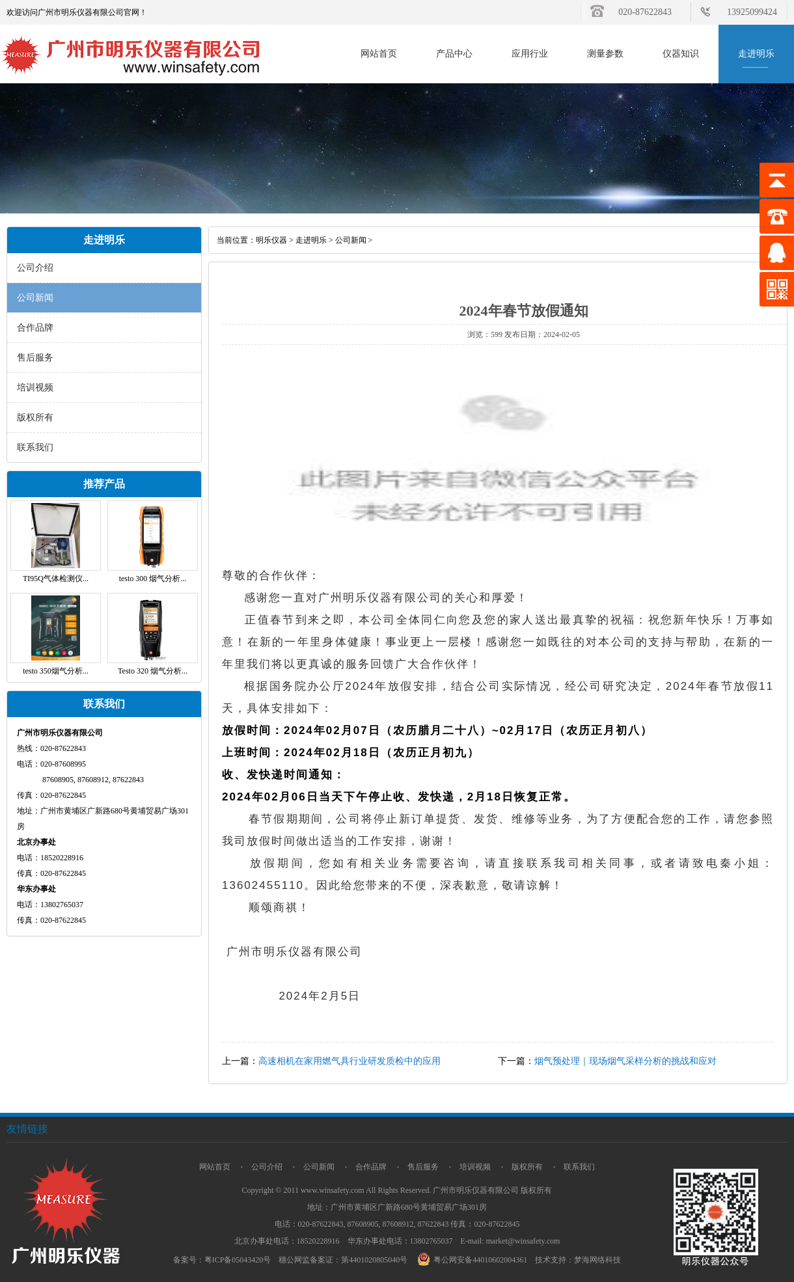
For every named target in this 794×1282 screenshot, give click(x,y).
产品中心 (454, 54)
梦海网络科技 (597, 1259)
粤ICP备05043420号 (237, 1259)
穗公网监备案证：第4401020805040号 (343, 1259)
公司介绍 (35, 268)
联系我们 (35, 447)
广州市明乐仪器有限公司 (476, 1190)
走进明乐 (756, 54)
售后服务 (35, 357)
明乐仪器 (271, 240)
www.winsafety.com (332, 1190)
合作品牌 (35, 328)
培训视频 (35, 387)
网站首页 (379, 54)
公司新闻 (35, 298)
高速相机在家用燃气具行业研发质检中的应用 (349, 1061)
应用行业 (530, 54)
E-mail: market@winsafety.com (510, 1241)
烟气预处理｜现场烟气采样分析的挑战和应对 (625, 1061)
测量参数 (605, 54)
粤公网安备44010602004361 (473, 1259)
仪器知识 (681, 54)
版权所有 (35, 417)
